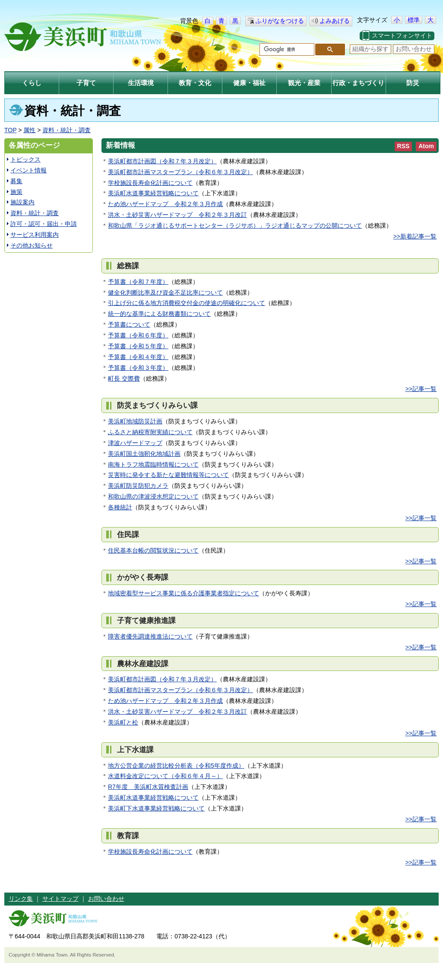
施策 (16, 191)
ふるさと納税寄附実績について (150, 432)
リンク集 (21, 898)
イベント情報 (28, 170)
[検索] (286, 50)
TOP (10, 130)
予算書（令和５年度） (138, 346)
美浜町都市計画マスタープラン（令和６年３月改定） (180, 171)
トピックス (25, 159)
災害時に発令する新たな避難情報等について (168, 474)
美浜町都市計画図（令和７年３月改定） (162, 161)
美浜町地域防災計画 (135, 421)
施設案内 (22, 202)
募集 (16, 181)
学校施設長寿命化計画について (150, 182)
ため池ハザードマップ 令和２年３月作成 (165, 203)
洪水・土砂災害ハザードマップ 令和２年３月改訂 (177, 214)
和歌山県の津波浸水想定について (153, 496)
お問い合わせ (414, 48)
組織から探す (370, 48)
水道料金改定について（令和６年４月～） (165, 775)
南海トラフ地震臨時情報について (153, 464)
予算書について (129, 324)
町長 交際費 (124, 378)
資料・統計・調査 (66, 130)
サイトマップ (60, 898)
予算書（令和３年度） (138, 367)
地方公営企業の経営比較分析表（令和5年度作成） (176, 765)
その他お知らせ (31, 245)
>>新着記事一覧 (415, 236)
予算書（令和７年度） (138, 281)
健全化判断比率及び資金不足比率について (165, 292)
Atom (426, 146)
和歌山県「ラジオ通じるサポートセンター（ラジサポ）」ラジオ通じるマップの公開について (235, 225)
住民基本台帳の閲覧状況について (153, 550)
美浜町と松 (123, 722)
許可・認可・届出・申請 (43, 223)
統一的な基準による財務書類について (159, 313)
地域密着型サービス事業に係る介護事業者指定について (183, 593)
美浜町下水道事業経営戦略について (156, 808)
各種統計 (120, 507)
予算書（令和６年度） (138, 335)
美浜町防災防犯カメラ (138, 485)
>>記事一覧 (421, 388)
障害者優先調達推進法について (150, 636)
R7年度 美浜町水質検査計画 (148, 786)
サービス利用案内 (34, 234)
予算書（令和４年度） (138, 356)
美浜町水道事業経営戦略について (153, 193)
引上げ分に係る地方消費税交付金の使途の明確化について (186, 302)
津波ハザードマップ (135, 442)
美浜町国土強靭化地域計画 (144, 453)
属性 (29, 130)
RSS (403, 146)
